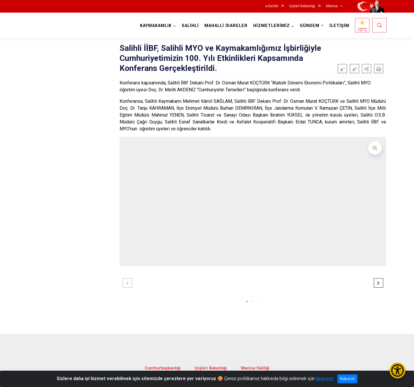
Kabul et (347, 378)
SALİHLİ (189, 25)
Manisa (332, 6)
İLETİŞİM (339, 25)
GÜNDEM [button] (309, 25)
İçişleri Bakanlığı (302, 6)
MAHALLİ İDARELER (225, 25)
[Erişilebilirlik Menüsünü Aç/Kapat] (397, 370)
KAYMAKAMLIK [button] (155, 25)
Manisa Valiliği (255, 366)
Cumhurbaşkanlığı (163, 366)
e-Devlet (271, 6)
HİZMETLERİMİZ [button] (271, 25)
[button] (366, 68)
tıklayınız (325, 378)
